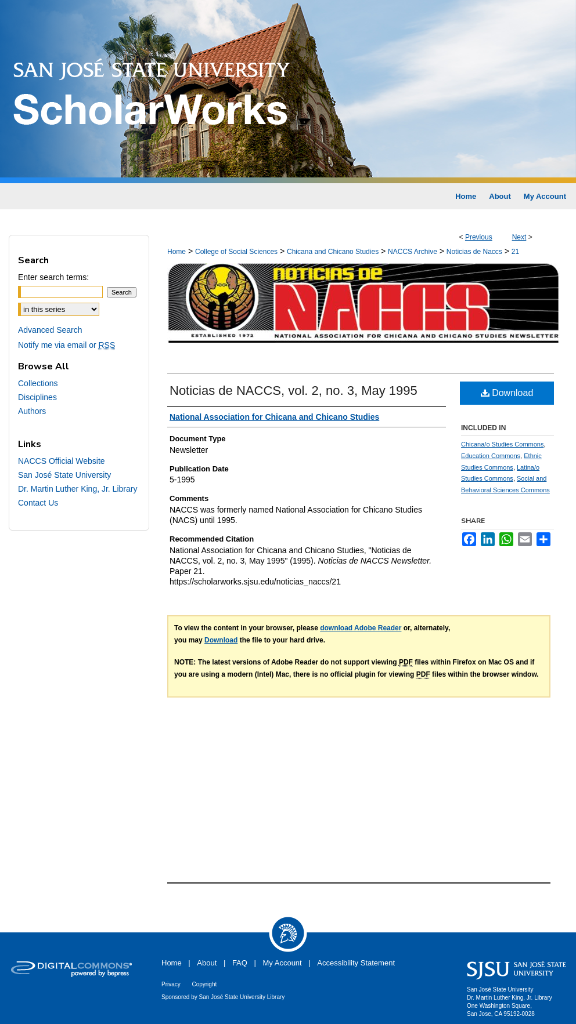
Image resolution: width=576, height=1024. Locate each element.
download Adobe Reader (360, 628)
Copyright (204, 984)
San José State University (64, 475)
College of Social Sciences (236, 252)
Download (507, 393)
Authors (32, 411)
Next (519, 237)
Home (176, 252)
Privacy (171, 984)
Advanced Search (50, 330)
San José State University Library (242, 997)
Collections (37, 383)
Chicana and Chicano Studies (333, 252)
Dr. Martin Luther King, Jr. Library (77, 488)
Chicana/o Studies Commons (502, 444)
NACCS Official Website (61, 461)
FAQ (239, 962)
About (207, 962)
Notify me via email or (66, 345)
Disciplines (37, 397)
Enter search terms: (53, 277)
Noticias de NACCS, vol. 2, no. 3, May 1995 (293, 390)
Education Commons (490, 455)
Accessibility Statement (356, 962)
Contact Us (38, 502)
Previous (478, 237)
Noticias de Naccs (474, 252)
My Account (282, 962)
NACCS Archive (412, 252)
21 (515, 252)
